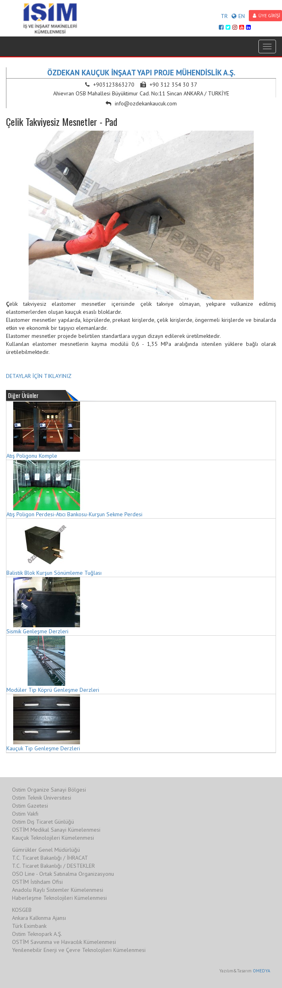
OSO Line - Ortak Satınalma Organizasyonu (63, 873)
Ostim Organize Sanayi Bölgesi (49, 789)
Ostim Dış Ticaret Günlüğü (43, 821)
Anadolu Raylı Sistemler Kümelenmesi (57, 889)
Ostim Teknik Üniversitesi (41, 797)
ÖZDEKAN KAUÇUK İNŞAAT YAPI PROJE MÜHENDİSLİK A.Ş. (141, 72)
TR (224, 16)
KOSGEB (22, 909)
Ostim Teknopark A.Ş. (37, 933)
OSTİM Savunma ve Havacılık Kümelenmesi (64, 942)
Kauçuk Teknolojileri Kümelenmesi (53, 837)
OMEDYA (261, 971)
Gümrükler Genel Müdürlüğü (46, 849)
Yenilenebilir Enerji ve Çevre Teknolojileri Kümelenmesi (79, 950)
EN (238, 16)
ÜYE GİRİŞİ (266, 15)
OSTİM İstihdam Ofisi (37, 881)
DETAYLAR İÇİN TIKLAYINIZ (39, 376)
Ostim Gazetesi (30, 805)
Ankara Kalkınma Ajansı (39, 917)
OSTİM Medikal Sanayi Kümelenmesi (56, 829)
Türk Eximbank (29, 925)
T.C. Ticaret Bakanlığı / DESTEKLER (53, 865)
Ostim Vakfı (25, 813)
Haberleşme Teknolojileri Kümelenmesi (59, 897)
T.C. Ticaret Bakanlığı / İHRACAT (50, 857)
